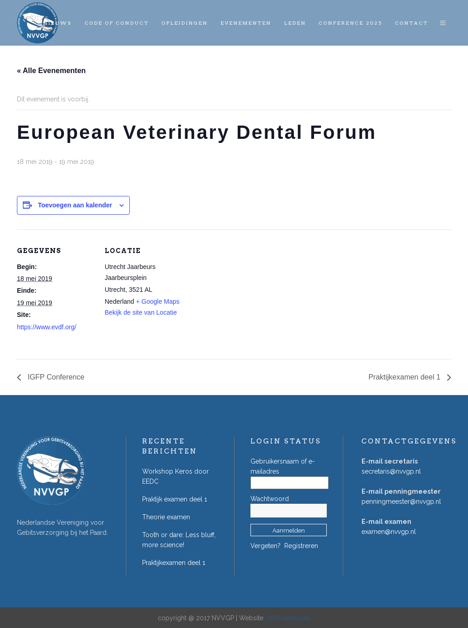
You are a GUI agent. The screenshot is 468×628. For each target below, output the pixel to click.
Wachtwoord (269, 498)
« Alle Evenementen (51, 70)
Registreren (301, 545)
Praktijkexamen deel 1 (405, 377)
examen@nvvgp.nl (389, 531)
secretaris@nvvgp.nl (391, 471)
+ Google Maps (158, 301)
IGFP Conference (55, 377)
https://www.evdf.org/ (46, 327)
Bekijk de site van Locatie (141, 312)
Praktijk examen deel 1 (174, 499)
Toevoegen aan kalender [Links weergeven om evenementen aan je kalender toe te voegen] (75, 205)
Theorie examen (166, 517)
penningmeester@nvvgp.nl (401, 501)
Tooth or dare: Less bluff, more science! (179, 540)
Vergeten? (265, 545)
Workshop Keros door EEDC (175, 476)
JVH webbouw (288, 618)
